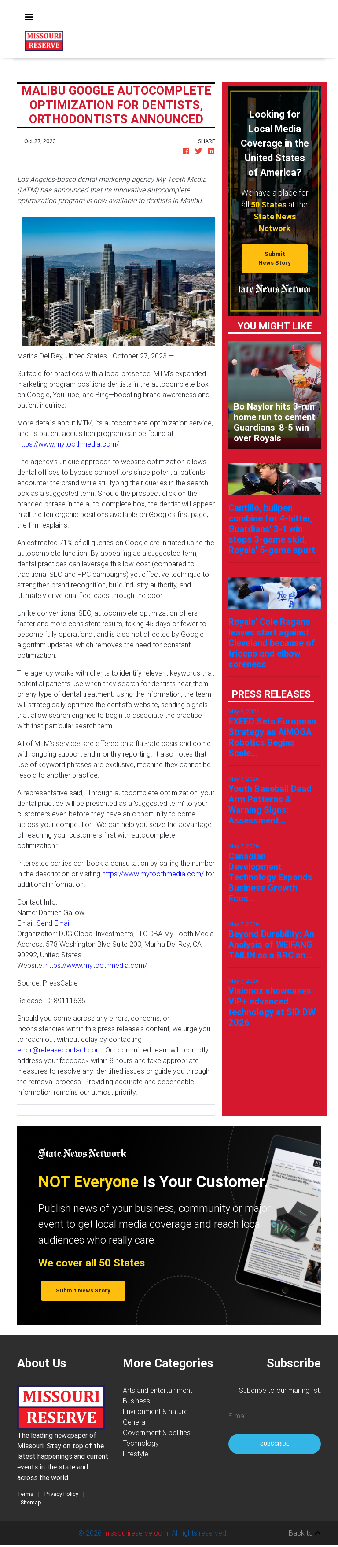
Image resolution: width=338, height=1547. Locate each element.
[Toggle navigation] (29, 17)
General (135, 1422)
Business (136, 1400)
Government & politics (157, 1432)
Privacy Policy (61, 1494)
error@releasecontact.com (59, 1049)
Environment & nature (155, 1411)
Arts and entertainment (157, 1390)
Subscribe (274, 1443)
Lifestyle (135, 1453)
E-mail (237, 1415)
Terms (25, 1494)
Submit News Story (274, 258)
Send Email (53, 923)
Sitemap (31, 1502)
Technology (141, 1443)
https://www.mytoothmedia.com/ (68, 443)
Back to (305, 1533)
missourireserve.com (135, 1533)
